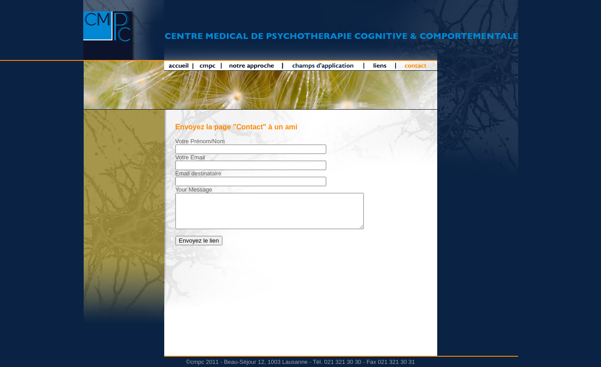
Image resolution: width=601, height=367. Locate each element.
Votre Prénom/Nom (200, 141)
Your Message (194, 189)
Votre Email (190, 157)
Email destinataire (198, 173)
